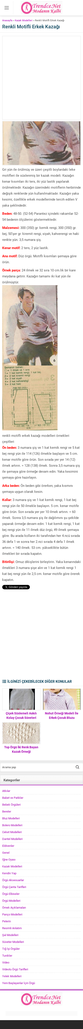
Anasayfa (7, 20)
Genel (6, 853)
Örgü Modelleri (11, 901)
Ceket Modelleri (12, 832)
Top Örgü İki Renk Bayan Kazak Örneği (21, 749)
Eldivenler (8, 846)
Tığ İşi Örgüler (11, 949)
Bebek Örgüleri (11, 805)
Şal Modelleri (10, 935)
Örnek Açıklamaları (14, 907)
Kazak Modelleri (24, 20)
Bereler (6, 811)
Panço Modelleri (12, 914)
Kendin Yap (9, 873)
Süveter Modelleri (13, 942)
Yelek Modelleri (11, 976)
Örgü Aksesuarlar (13, 880)
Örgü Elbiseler (10, 894)
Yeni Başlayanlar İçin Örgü (18, 983)
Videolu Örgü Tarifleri (15, 969)
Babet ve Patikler (12, 798)
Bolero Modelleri (12, 825)
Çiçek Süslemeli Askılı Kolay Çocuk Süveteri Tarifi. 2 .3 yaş (21, 717)
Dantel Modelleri (12, 839)
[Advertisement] (41, 77)
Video (5, 962)
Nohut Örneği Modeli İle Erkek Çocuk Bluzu (61, 715)
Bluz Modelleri (11, 818)
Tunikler (7, 955)
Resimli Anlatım (12, 928)
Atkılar (6, 791)
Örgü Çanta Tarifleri (14, 887)
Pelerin (6, 921)
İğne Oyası (8, 859)
